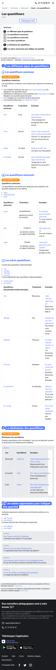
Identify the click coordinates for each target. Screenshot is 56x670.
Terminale (14, 8)
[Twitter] (25, 665)
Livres (21, 656)
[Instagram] (30, 665)
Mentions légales (34, 656)
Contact (5, 656)
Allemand (24, 8)
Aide (13, 656)
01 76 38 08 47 (44, 3)
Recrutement (6, 660)
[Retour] (4, 3)
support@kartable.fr (13, 623)
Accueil (5, 8)
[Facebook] (19, 665)
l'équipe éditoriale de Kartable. (26, 58)
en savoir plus (18, 586)
